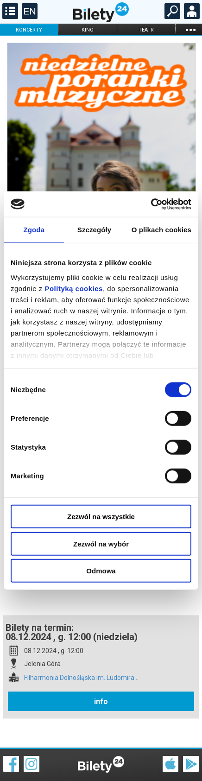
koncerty (29, 30)
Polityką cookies (73, 288)
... (190, 29)
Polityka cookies (101, 762)
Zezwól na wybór (101, 543)
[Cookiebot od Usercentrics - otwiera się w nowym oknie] (150, 204)
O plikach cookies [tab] (161, 230)
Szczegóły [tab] (94, 230)
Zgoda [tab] (33, 230)
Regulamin (18, 756)
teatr (146, 30)
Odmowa (100, 571)
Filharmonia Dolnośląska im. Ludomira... (81, 645)
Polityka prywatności (180, 762)
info (101, 669)
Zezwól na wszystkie (101, 517)
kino (88, 30)
